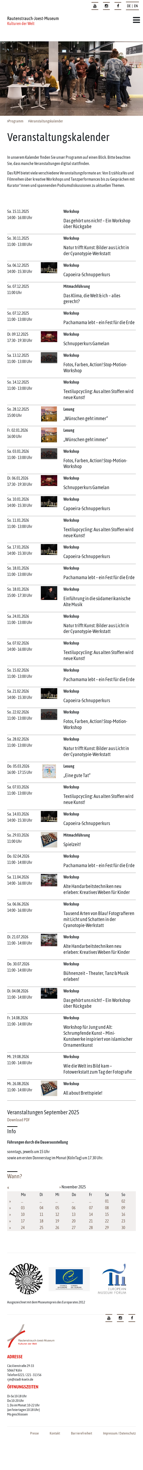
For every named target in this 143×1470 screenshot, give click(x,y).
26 (57, 1227)
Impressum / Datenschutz (119, 1433)
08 (107, 1207)
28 (91, 1227)
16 (123, 1214)
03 (23, 1207)
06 (74, 1207)
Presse (34, 1433)
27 (74, 1227)
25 (41, 1227)
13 (74, 1214)
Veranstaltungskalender (46, 121)
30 (123, 1227)
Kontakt (55, 1433)
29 (107, 1227)
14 (91, 1214)
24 (23, 1227)
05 (57, 1207)
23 (123, 1221)
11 (41, 1214)
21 (91, 1221)
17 (23, 1221)
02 (123, 1201)
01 (107, 1201)
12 (57, 1214)
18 (41, 1221)
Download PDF (18, 1119)
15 (107, 1214)
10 (23, 1214)
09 (123, 1207)
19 (57, 1221)
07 (91, 1207)
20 (74, 1221)
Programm (15, 121)
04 (41, 1207)
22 (107, 1221)
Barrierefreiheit (81, 1433)
